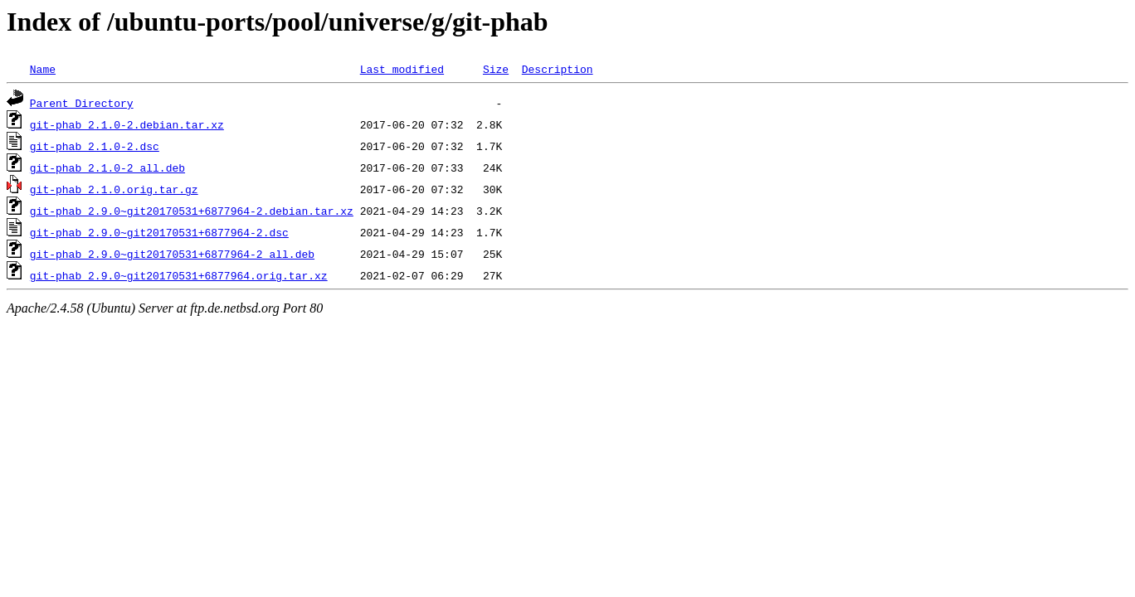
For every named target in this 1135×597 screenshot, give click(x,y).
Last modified (402, 68)
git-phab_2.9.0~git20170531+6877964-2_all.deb (172, 253)
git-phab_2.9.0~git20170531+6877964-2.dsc (159, 232)
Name (43, 68)
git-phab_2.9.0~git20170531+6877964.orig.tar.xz (179, 275)
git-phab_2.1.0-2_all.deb (107, 167)
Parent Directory (82, 102)
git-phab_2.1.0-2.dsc (94, 145)
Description (557, 68)
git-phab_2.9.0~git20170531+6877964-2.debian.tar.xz (191, 210)
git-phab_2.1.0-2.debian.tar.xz (127, 124)
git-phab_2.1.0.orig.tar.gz (114, 189)
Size (496, 68)
